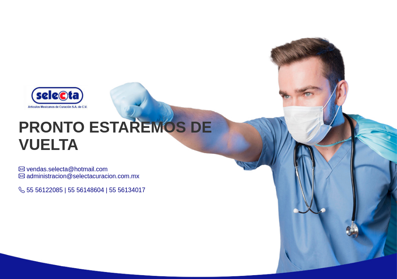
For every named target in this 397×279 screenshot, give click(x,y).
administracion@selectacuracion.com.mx (79, 176)
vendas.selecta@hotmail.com (63, 169)
